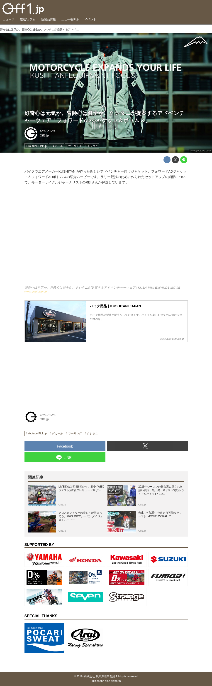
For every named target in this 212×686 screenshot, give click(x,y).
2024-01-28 (47, 131)
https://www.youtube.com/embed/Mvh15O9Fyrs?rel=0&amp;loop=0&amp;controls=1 (106, 238)
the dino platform (110, 681)
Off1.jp (44, 135)
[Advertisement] (58, 374)
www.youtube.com (200, 150)
